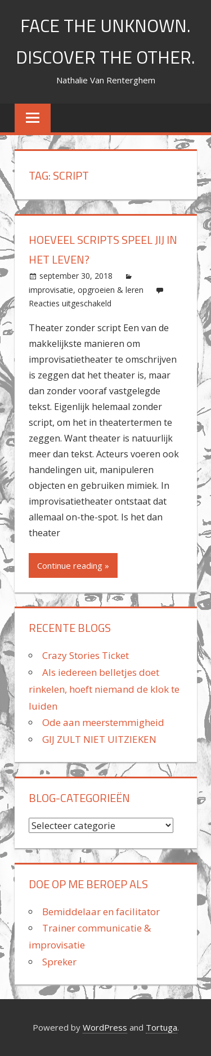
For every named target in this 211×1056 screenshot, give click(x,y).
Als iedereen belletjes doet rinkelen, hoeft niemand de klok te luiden (104, 689)
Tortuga (161, 1027)
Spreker (59, 961)
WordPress (105, 1027)
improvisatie (51, 289)
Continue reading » (73, 565)
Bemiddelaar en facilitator (101, 911)
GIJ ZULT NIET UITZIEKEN (99, 739)
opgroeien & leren (110, 289)
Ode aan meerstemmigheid (103, 722)
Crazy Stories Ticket (85, 655)
